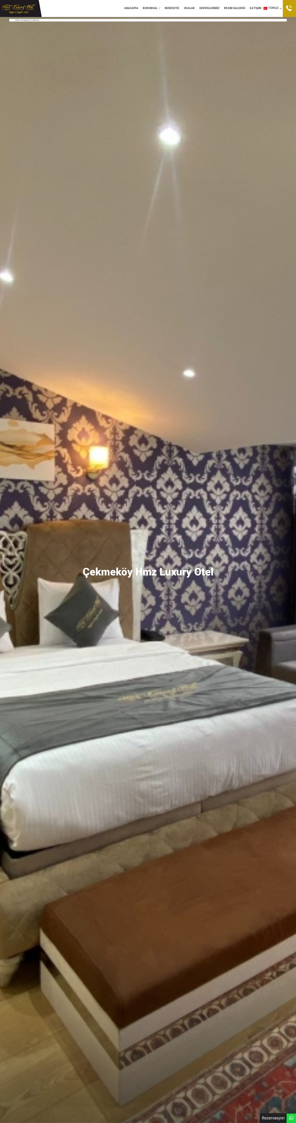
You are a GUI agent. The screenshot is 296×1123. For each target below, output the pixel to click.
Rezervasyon (273, 1118)
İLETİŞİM (255, 8)
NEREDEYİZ (172, 8)
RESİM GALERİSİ (234, 8)
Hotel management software (27, 20)
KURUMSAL (151, 8)
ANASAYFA (131, 8)
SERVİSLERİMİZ (209, 8)
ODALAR (189, 8)
